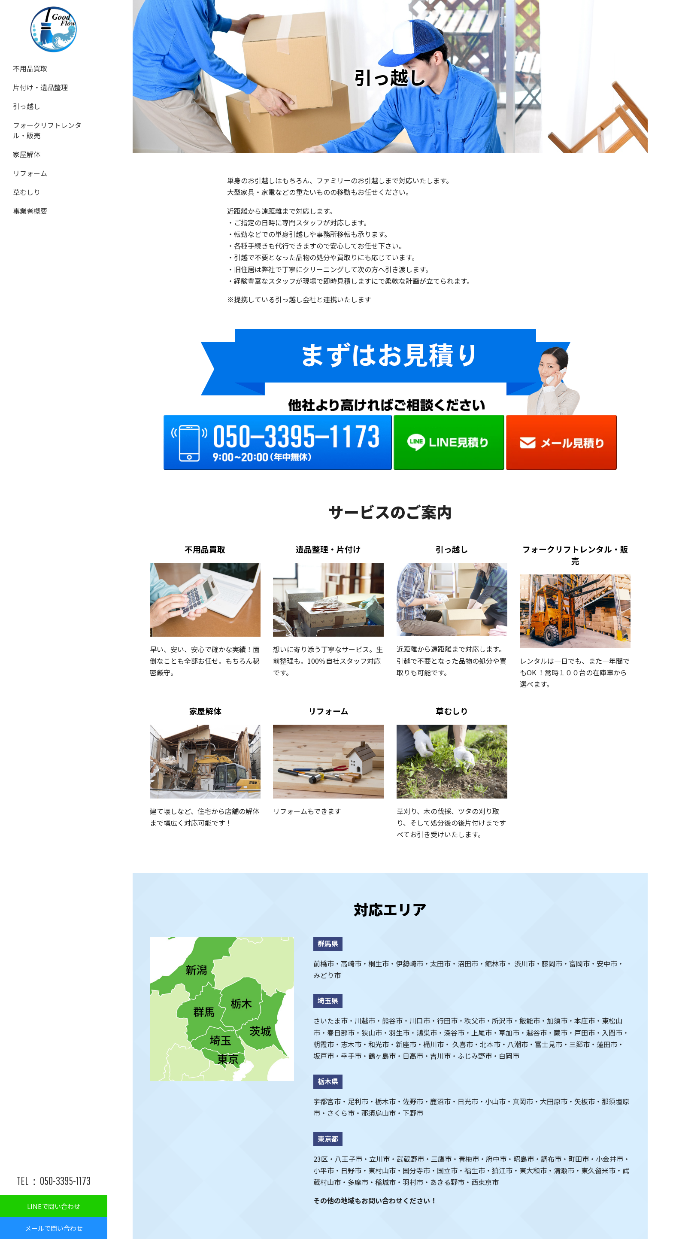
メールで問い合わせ (54, 1228)
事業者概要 (28, 196)
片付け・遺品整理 (37, 84)
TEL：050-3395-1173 (54, 1180)
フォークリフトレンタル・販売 (52, 123)
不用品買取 (28, 67)
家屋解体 (25, 144)
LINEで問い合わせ (53, 1206)
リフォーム (28, 162)
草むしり (25, 179)
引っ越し (25, 101)
